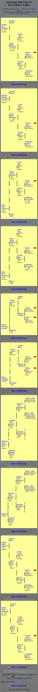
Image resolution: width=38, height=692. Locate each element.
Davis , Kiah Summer (4, 273)
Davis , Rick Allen (20, 35)
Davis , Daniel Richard (12, 173)
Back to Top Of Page (7, 681)
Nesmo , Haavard (28, 308)
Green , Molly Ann (12, 562)
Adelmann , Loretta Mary (29, 72)
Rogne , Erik (21, 297)
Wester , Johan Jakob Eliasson (30, 399)
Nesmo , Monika (21, 314)
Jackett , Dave (12, 539)
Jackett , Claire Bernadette (5, 609)
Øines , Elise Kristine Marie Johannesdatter (30, 414)
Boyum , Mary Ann (20, 578)
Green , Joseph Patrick (19, 553)
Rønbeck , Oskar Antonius (20, 405)
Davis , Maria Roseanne (13, 44)
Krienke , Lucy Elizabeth (5, 26)
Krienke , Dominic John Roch (5, 97)
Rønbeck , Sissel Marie (5, 443)
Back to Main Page (19, 84)
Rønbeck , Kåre (4, 515)
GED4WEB (19, 678)
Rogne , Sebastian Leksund (5, 326)
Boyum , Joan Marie (21, 63)
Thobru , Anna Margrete (28, 319)
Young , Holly (12, 215)
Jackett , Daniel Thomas (4, 544)
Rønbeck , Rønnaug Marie (12, 452)
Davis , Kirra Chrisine (4, 206)
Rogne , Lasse (12, 301)
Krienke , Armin (13, 21)
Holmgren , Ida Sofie (20, 432)
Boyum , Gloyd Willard (28, 54)
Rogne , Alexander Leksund (5, 379)
